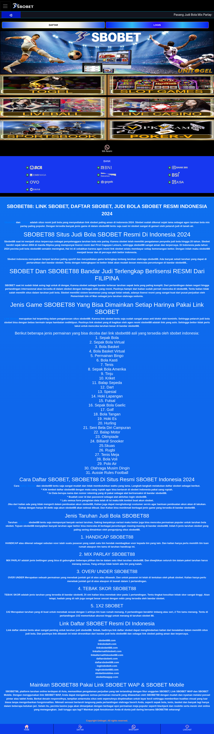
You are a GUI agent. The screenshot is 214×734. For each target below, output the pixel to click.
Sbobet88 (9, 222)
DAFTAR (53, 25)
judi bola (23, 522)
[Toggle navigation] (5, 6)
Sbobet (25, 222)
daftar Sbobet (28, 485)
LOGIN (157, 25)
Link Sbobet (11, 318)
